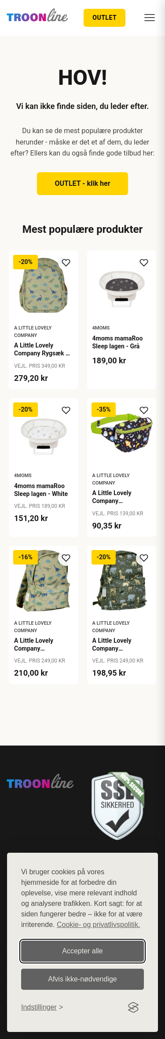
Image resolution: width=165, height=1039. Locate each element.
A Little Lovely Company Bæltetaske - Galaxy (120, 500)
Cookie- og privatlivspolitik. (98, 924)
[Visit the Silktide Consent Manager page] (133, 1007)
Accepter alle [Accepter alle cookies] (82, 951)
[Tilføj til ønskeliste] (66, 263)
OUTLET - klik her (82, 183)
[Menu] (149, 17)
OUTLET (104, 17)
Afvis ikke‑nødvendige (82, 979)
